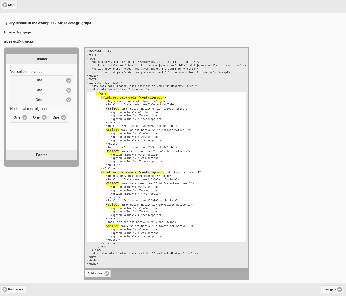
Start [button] (11, 4)
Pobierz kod (95, 273)
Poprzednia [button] (15, 289)
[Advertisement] (173, 5)
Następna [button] (330, 289)
